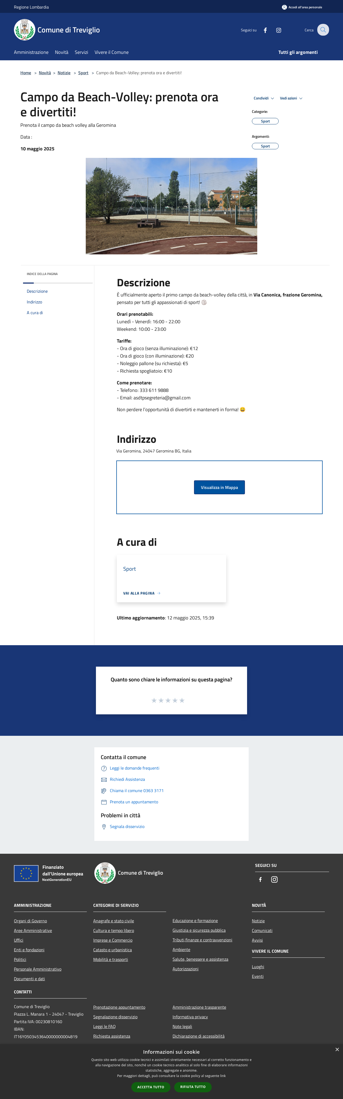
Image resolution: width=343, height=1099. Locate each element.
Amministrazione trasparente (199, 1007)
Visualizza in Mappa (219, 487)
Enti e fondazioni (29, 949)
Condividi (265, 98)
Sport (83, 72)
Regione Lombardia (31, 7)
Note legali (182, 1026)
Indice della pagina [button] (42, 273)
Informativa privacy (190, 1016)
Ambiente (181, 949)
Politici (20, 959)
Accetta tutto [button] (150, 1087)
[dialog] (171, 1071)
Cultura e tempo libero (113, 930)
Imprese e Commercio (112, 940)
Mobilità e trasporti (110, 959)
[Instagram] (275, 29)
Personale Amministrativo (37, 969)
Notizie (64, 72)
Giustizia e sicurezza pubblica (199, 930)
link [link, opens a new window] (223, 1076)
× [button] (337, 1050)
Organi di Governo (30, 921)
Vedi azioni (292, 98)
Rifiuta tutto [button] (193, 1087)
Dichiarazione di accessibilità (199, 1036)
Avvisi (257, 940)
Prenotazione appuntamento (119, 1007)
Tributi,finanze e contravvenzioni (202, 940)
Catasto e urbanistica (112, 949)
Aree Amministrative (33, 930)
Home (25, 72)
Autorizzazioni (186, 969)
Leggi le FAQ (104, 1026)
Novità (45, 72)
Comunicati (262, 930)
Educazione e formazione (195, 920)
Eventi (258, 976)
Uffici (18, 940)
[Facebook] (261, 29)
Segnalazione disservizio (115, 1016)
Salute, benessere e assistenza (200, 959)
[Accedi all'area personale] (302, 7)
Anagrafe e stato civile (113, 921)
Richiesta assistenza (111, 1036)
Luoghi (258, 966)
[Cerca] (322, 29)
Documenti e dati (29, 978)
